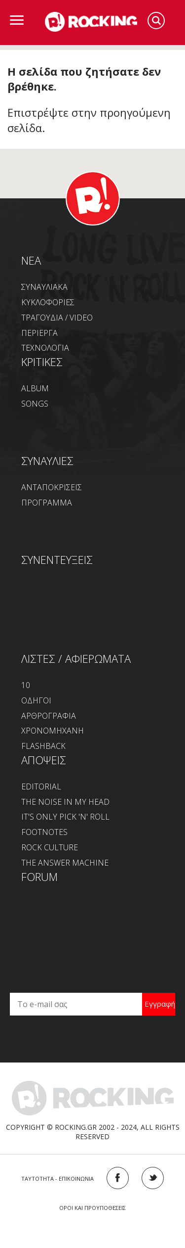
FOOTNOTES (44, 832)
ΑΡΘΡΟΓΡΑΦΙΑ (48, 715)
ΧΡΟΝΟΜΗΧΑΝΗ (52, 730)
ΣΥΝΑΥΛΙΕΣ (47, 460)
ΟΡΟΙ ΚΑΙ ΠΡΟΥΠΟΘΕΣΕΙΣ (92, 1207)
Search (156, 20)
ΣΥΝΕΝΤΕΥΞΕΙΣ (57, 559)
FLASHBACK (43, 745)
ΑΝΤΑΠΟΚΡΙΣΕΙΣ (51, 487)
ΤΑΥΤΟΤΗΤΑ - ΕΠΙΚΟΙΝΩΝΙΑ (57, 1178)
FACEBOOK (118, 1178)
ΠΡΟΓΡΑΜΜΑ (46, 502)
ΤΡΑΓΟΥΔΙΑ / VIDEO (57, 317)
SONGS (34, 403)
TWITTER (153, 1178)
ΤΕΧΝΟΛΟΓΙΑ (45, 347)
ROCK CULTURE (49, 847)
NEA (31, 260)
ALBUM (35, 388)
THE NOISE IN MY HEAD (65, 801)
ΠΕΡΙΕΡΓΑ (39, 332)
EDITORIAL (41, 786)
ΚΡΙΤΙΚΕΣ (42, 361)
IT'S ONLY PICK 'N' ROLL (65, 816)
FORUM (39, 876)
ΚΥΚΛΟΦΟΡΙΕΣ (47, 302)
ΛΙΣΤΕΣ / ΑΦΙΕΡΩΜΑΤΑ (76, 658)
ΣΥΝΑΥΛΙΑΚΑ (44, 286)
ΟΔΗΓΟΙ (36, 700)
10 (25, 685)
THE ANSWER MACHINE (65, 862)
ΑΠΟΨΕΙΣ (43, 759)
